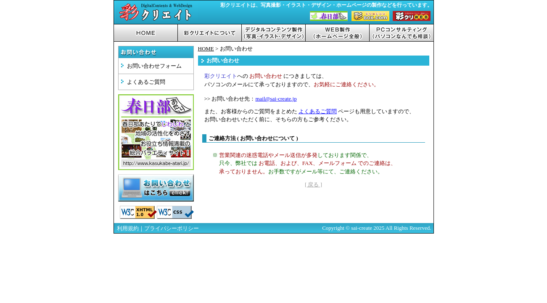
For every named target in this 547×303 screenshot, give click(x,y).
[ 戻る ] (313, 184)
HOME (206, 48)
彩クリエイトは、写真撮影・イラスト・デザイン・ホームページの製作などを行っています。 (326, 5)
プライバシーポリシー (171, 228)
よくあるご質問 (146, 82)
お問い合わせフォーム (154, 66)
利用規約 (128, 228)
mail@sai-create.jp (275, 99)
